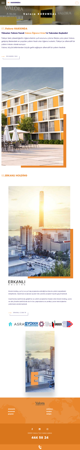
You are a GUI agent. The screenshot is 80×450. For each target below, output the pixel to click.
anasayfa (11, 409)
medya (49, 411)
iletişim (48, 414)
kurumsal (11, 411)
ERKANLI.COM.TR (19, 312)
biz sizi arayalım (40, 447)
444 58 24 (40, 438)
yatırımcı (49, 409)
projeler (11, 414)
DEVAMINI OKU (11, 55)
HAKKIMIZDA (14, 3)
